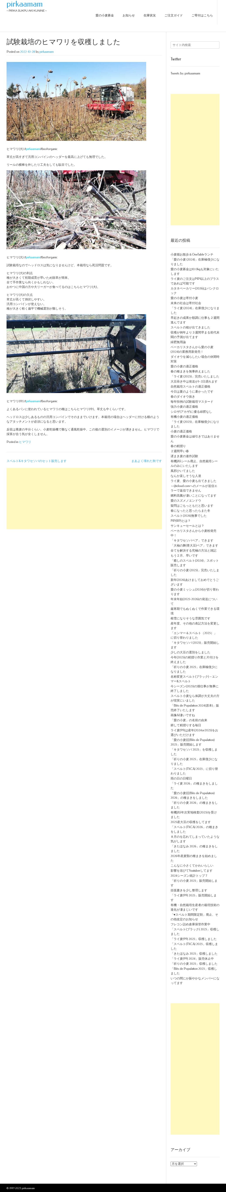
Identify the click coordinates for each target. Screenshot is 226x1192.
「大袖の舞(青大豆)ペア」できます (194, 545)
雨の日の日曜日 (181, 778)
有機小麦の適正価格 (184, 417)
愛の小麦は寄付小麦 (184, 298)
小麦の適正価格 (181, 431)
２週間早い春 (180, 451)
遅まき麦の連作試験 (184, 456)
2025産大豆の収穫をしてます (191, 822)
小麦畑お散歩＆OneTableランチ (192, 254)
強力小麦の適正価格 (184, 407)
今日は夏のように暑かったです (192, 391)
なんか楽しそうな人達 (186, 476)
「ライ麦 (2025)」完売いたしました (195, 376)
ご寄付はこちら (202, 15)
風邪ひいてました (183, 471)
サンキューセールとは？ (187, 526)
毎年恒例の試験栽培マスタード (192, 402)
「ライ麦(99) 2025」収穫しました (194, 939)
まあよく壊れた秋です (146, 461)
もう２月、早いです (184, 555)
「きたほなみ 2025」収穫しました (194, 954)
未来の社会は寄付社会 (186, 303)
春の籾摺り (178, 446)
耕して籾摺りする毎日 (186, 725)
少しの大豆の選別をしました (190, 652)
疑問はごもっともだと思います (192, 506)
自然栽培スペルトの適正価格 (190, 386)
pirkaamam (25, 4)
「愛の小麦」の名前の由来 (189, 720)
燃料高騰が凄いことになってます (193, 495)
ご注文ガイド (173, 15)
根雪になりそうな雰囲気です (190, 618)
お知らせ (129, 15)
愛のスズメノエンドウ (186, 501)
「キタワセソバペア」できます (192, 540)
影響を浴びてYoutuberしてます (191, 871)
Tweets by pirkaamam (185, 73)
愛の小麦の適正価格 (184, 366)
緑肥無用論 (178, 342)
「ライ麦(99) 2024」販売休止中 (192, 959)
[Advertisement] (84, 498)
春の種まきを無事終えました (190, 371)
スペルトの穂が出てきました (190, 327)
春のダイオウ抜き (183, 397)
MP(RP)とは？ (181, 521)
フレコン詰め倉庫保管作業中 (190, 924)
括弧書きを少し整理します (189, 890)
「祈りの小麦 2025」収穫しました (194, 964)
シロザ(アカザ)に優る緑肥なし (191, 412)
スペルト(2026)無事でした (189, 516)
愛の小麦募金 (105, 15)
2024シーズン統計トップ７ (189, 876)
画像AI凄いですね (183, 715)
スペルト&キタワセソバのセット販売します (37, 461)
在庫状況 (150, 15)
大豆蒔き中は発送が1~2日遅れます (194, 381)
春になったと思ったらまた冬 (190, 511)
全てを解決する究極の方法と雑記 (193, 550)
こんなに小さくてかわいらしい (192, 866)
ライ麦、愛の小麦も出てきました (193, 481)
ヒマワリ (25, 442)
